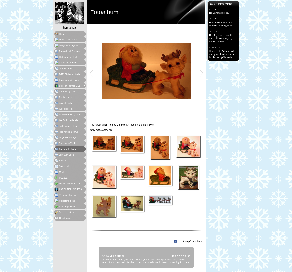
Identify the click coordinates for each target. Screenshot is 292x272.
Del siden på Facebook (190, 241)
